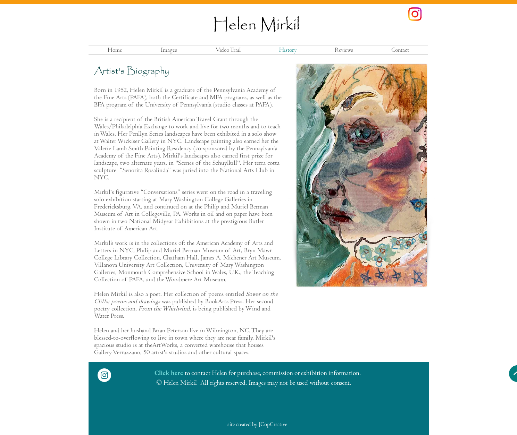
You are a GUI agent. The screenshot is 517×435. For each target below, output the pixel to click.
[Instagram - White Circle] (104, 375)
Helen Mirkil (256, 25)
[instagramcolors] (415, 14)
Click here (169, 372)
